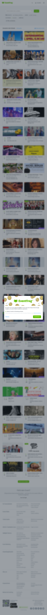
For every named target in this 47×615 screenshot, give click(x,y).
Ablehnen (7, 316)
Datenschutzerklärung (37, 313)
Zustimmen (37, 317)
